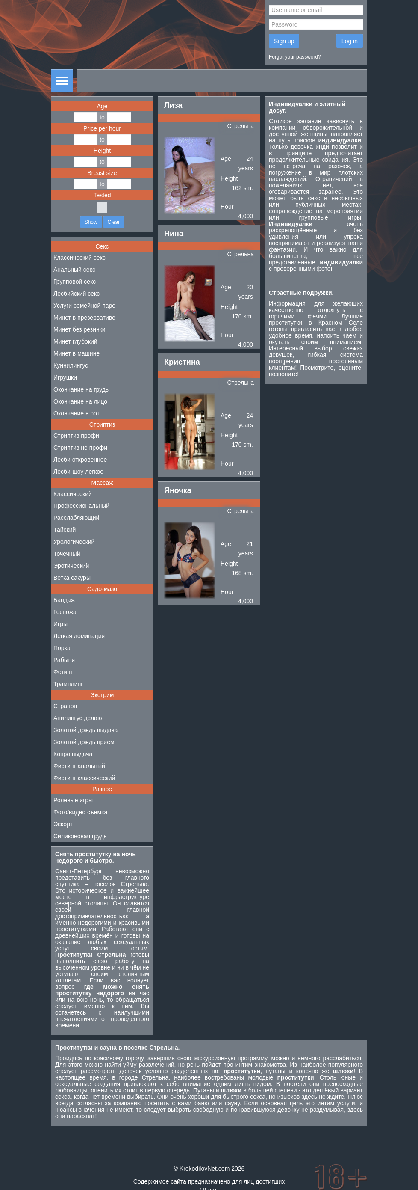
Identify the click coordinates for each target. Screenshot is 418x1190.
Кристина (182, 362)
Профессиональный (81, 505)
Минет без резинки (79, 329)
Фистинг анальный (79, 766)
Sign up (284, 41)
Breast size (102, 172)
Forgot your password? (295, 57)
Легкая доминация (79, 635)
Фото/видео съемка (80, 812)
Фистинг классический (84, 778)
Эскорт (63, 824)
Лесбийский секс (76, 293)
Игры (60, 623)
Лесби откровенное (80, 459)
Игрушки (65, 377)
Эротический (71, 565)
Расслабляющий (76, 517)
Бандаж (64, 599)
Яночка (177, 490)
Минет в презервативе (84, 317)
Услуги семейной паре (84, 305)
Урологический (73, 541)
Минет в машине (76, 353)
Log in (349, 41)
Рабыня (64, 659)
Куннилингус (70, 365)
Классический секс (79, 257)
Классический (72, 493)
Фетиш (62, 671)
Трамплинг (68, 683)
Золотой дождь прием (84, 742)
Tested (102, 195)
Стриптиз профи (76, 435)
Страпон (65, 706)
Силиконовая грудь (80, 836)
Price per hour (102, 128)
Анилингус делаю (77, 718)
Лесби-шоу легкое (78, 471)
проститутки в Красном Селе (316, 322)
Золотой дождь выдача (85, 730)
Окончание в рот (76, 413)
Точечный (66, 553)
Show (91, 222)
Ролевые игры (73, 800)
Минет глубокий (75, 341)
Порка (62, 647)
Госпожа (65, 611)
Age (102, 106)
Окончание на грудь (81, 389)
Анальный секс (74, 269)
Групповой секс (74, 281)
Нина (173, 233)
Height (102, 150)
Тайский (64, 529)
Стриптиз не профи (80, 447)
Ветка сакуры (72, 577)
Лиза (173, 105)
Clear (114, 222)
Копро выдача (72, 754)
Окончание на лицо (80, 401)
